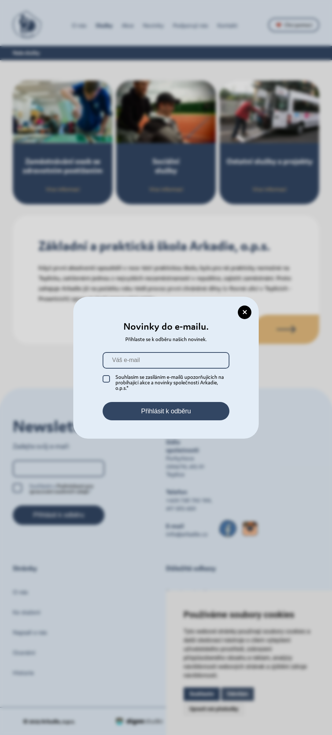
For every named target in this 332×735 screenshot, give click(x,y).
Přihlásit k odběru (166, 411)
